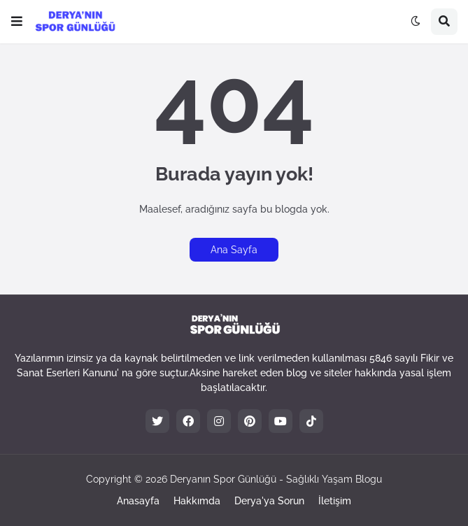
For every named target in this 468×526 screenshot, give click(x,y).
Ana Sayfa (234, 249)
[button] (17, 22)
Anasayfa (138, 500)
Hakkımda (196, 500)
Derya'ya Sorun (269, 500)
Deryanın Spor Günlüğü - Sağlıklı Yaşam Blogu (276, 479)
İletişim (334, 500)
